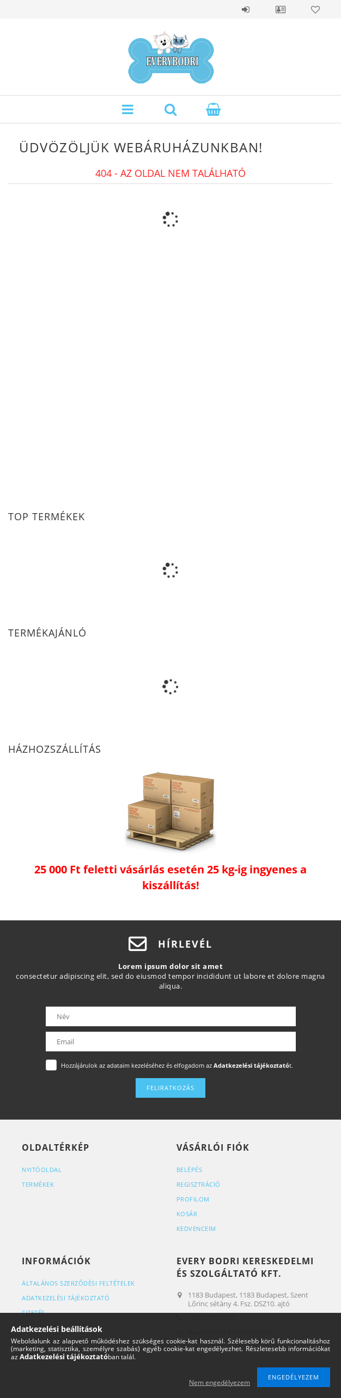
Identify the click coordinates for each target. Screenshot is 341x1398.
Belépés (245, 9)
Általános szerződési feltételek (78, 1283)
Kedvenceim (196, 1228)
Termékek (38, 1184)
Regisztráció (198, 1184)
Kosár (187, 1214)
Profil (280, 9)
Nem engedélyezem (219, 1382)
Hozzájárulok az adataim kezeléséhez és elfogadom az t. (177, 1065)
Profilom (193, 1199)
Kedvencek (315, 9)
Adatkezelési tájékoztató (65, 1298)
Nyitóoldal (42, 1169)
